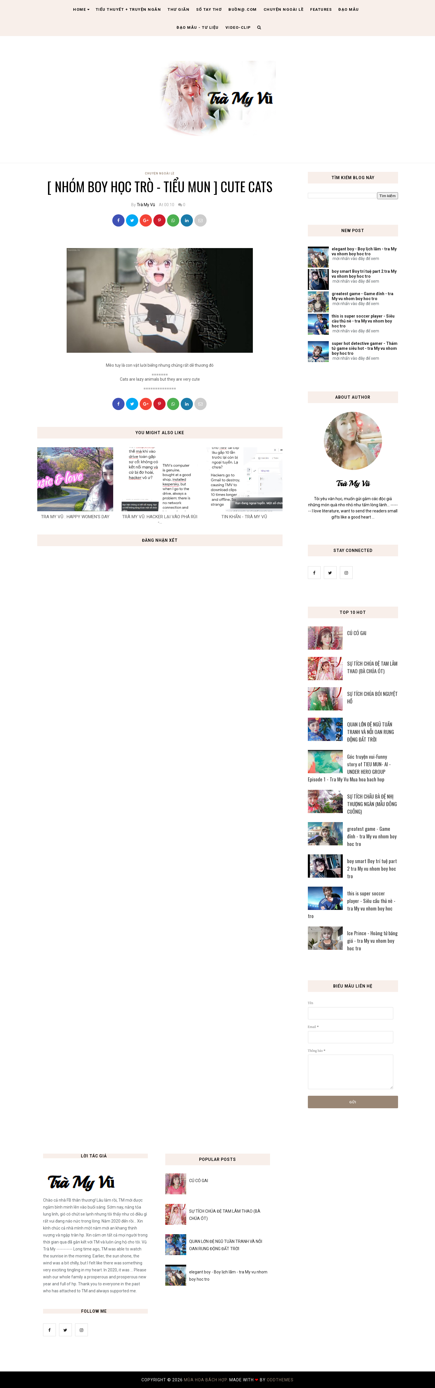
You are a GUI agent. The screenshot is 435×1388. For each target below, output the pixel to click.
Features (321, 9)
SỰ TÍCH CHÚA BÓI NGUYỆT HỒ (372, 697)
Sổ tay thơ (209, 9)
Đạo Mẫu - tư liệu (198, 27)
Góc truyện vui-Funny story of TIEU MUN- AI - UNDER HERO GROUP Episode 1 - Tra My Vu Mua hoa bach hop (349, 768)
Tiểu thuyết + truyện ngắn (128, 9)
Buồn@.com (242, 9)
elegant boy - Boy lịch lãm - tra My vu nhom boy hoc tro (364, 251)
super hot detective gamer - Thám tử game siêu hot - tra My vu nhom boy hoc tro (364, 348)
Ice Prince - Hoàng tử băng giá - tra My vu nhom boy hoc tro (372, 940)
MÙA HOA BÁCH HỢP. (206, 1380)
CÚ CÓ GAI (356, 633)
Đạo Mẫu (348, 9)
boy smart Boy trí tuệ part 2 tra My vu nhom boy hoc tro (364, 274)
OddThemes (280, 1380)
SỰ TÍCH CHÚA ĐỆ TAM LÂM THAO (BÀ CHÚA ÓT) (372, 667)
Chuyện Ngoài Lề (160, 173)
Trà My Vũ (146, 204)
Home (81, 9)
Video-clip (238, 27)
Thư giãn (178, 9)
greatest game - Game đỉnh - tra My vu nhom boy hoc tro (362, 296)
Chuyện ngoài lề (284, 9)
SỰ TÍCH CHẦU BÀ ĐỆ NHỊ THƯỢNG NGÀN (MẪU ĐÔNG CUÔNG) (372, 804)
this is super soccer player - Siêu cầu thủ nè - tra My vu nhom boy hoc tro (363, 321)
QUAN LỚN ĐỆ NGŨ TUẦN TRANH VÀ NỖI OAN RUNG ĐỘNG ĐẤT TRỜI (370, 732)
